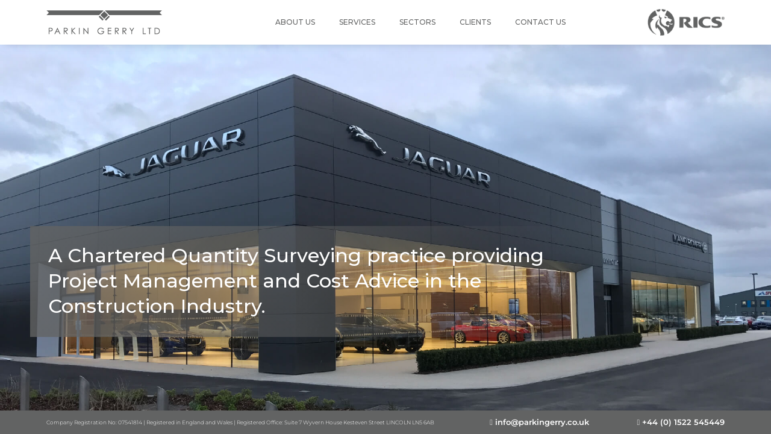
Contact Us (540, 22)
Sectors (417, 22)
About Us (295, 22)
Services (357, 22)
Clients (475, 22)
